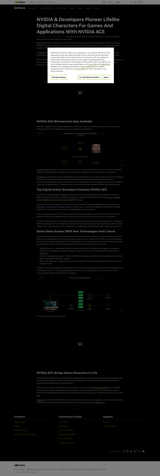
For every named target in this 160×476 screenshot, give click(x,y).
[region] (81, 65)
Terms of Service (86, 66)
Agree (106, 77)
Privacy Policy (92, 64)
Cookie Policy (105, 64)
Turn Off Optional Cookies (89, 77)
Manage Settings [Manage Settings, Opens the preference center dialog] (59, 77)
